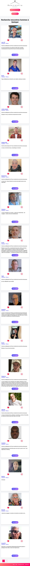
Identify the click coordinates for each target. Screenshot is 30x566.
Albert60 (3, 409)
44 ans (7, 344)
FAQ (14, 564)
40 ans (7, 76)
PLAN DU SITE (21, 564)
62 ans (7, 511)
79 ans (7, 310)
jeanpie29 (3, 309)
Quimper (3, 43)
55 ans (7, 210)
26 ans (7, 444)
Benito (2, 75)
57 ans (7, 143)
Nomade (3, 509)
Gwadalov (3, 443)
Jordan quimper (4, 109)
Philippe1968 (4, 142)
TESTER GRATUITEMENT (15, 9)
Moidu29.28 (3, 175)
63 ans (7, 277)
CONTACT (27, 564)
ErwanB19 (3, 543)
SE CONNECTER (15, 13)
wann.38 (3, 42)
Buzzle (2, 342)
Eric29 (2, 242)
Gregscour (3, 376)
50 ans (7, 243)
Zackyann (3, 209)
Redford (3, 476)
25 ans (7, 377)
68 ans (7, 410)
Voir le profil (15, 54)
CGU (16, 564)
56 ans (7, 477)
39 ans (7, 43)
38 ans (7, 110)
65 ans (7, 544)
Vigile (2, 276)
